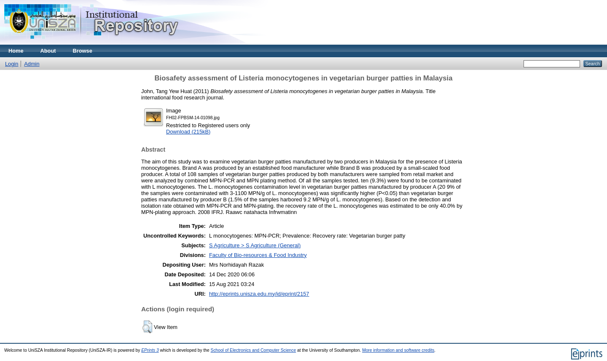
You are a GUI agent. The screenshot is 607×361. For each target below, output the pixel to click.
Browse (82, 51)
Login (11, 64)
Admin (31, 64)
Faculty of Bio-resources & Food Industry (258, 255)
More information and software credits (398, 350)
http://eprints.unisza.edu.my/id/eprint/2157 (259, 294)
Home (16, 51)
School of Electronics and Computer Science (253, 350)
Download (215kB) (188, 131)
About (48, 51)
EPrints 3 (150, 350)
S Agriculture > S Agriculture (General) (255, 245)
